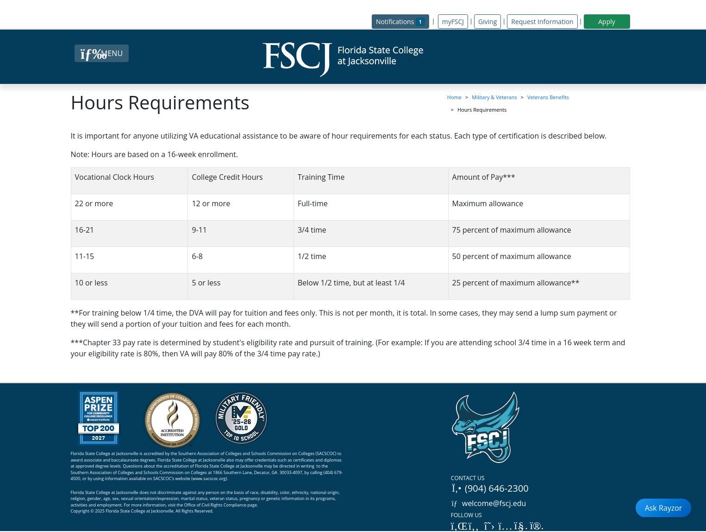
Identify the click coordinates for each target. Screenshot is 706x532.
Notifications (402, 21)
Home (454, 97)
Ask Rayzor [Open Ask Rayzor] (663, 508)
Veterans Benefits (548, 97)
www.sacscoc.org (209, 478)
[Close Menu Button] (102, 53)
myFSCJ (453, 21)
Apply (606, 21)
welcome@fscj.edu (488, 503)
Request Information (542, 21)
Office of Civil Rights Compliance (215, 505)
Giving (487, 21)
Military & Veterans (494, 97)
